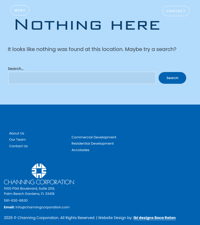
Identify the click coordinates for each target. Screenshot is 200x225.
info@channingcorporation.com (42, 207)
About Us (16, 133)
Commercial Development (94, 137)
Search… (16, 68)
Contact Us (18, 146)
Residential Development (93, 143)
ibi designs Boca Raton (154, 217)
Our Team (17, 139)
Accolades (80, 149)
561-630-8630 (16, 200)
